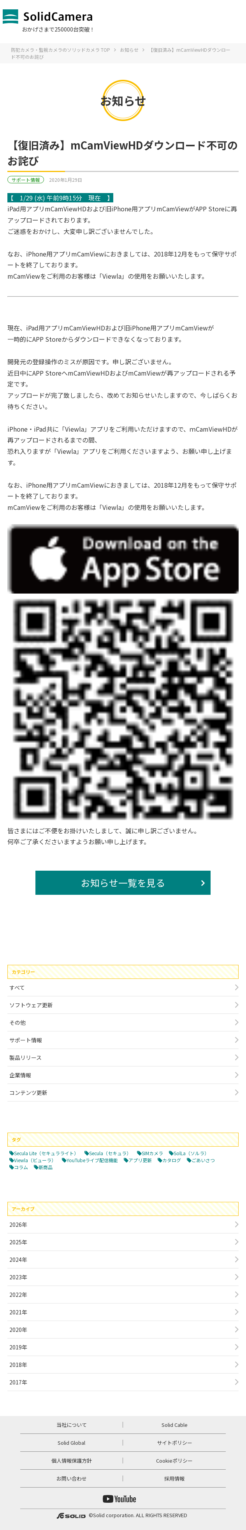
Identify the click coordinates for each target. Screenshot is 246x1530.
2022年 (18, 1294)
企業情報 (20, 1075)
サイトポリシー (174, 1443)
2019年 (18, 1347)
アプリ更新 (140, 1160)
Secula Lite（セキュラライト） (46, 1153)
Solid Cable (175, 1425)
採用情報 (174, 1478)
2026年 (18, 1224)
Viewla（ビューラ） (35, 1160)
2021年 (18, 1312)
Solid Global (71, 1443)
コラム (21, 1167)
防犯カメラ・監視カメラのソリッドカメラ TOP (60, 49)
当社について (71, 1425)
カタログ (171, 1160)
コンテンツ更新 (28, 1092)
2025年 (18, 1242)
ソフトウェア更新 (31, 1005)
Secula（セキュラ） (110, 1153)
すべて (17, 987)
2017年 (18, 1382)
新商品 (46, 1167)
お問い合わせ (71, 1478)
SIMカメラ (152, 1153)
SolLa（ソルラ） (191, 1153)
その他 (17, 1022)
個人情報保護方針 (71, 1460)
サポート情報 (26, 179)
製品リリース (25, 1057)
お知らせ (129, 49)
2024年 (18, 1259)
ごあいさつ (203, 1160)
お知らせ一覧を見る (123, 882)
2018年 (18, 1364)
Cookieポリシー (174, 1460)
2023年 (18, 1277)
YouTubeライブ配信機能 (92, 1160)
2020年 (18, 1329)
